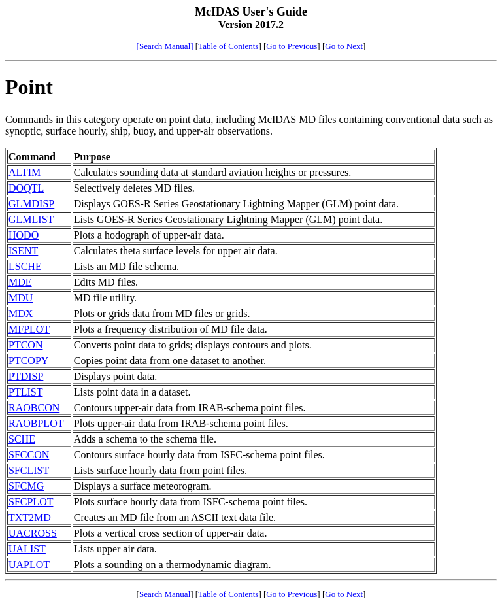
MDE (20, 282)
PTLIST (25, 391)
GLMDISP (31, 203)
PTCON (25, 344)
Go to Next (344, 46)
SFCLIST (28, 470)
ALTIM (24, 172)
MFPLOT (29, 329)
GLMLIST (31, 219)
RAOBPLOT (35, 423)
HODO (23, 235)
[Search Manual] (166, 46)
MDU (20, 297)
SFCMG (26, 486)
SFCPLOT (30, 501)
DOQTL (26, 188)
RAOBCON (33, 407)
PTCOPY (28, 360)
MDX (20, 313)
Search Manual (164, 594)
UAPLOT (29, 564)
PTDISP (25, 376)
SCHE (21, 439)
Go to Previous (291, 46)
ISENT (23, 250)
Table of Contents (228, 46)
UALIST (27, 548)
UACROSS (32, 533)
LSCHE (25, 266)
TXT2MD (29, 517)
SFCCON (28, 454)
